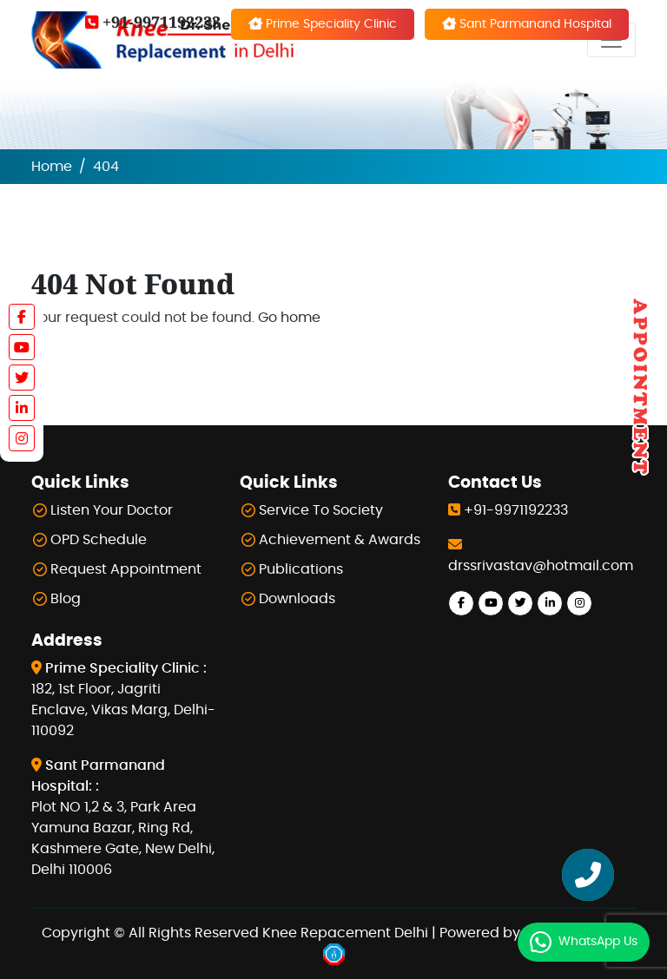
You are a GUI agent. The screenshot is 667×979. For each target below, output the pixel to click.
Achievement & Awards (339, 540)
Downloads (297, 599)
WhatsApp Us (597, 942)
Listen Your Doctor (111, 510)
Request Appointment (125, 569)
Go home (289, 318)
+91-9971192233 (153, 21)
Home (51, 167)
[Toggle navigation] (611, 40)
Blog (65, 599)
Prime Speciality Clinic (322, 23)
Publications (301, 569)
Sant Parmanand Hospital (526, 23)
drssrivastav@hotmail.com (540, 566)
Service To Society (321, 510)
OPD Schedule (98, 540)
